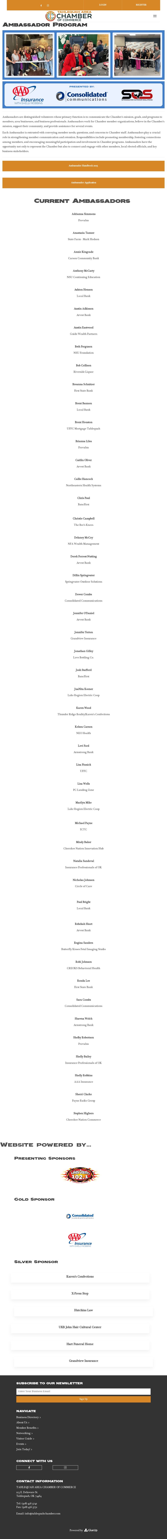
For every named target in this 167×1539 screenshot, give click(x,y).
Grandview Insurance (83, 1361)
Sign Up (83, 1399)
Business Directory (27, 1417)
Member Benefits (26, 1428)
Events (20, 1444)
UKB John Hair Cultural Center (80, 1327)
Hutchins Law (83, 1310)
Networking (23, 1433)
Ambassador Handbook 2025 (84, 166)
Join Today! (23, 1449)
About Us (21, 1423)
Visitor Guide (24, 1439)
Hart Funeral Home (80, 1344)
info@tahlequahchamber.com (42, 1514)
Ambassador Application (83, 183)
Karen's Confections (80, 1276)
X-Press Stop (80, 1293)
